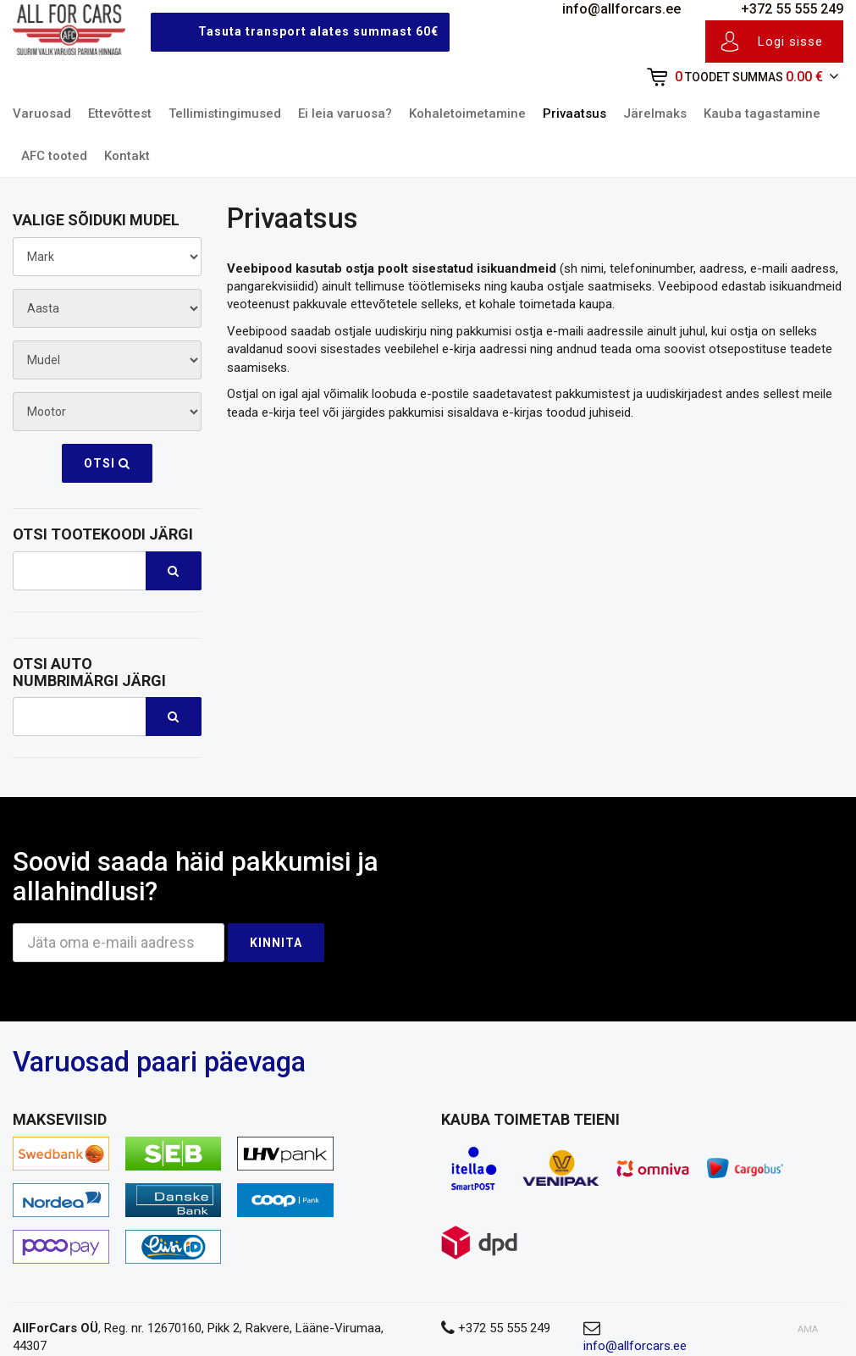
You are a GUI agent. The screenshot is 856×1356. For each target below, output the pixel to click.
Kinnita (276, 942)
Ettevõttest (120, 113)
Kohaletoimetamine (467, 113)
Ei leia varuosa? (345, 113)
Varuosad (42, 113)
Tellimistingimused (224, 113)
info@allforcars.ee (607, 9)
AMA (808, 1329)
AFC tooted (54, 155)
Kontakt (127, 155)
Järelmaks (655, 113)
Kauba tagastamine (762, 113)
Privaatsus (574, 113)
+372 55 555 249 (778, 9)
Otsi (107, 463)
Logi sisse (771, 41)
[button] (732, 77)
